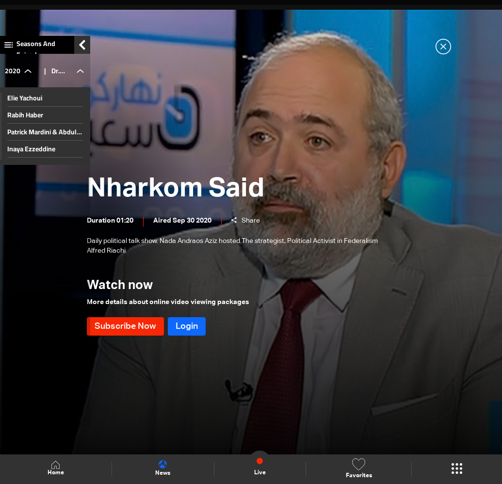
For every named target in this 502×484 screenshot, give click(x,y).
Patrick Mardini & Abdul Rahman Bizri (42, 137)
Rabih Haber (25, 120)
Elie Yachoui (24, 103)
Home (56, 469)
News (162, 468)
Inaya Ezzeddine (31, 154)
